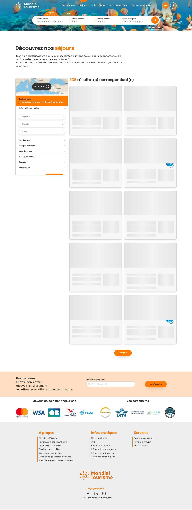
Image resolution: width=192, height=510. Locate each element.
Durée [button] (24, 132)
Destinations (68, 5)
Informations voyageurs (103, 449)
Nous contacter (99, 438)
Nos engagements (143, 438)
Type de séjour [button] (25, 151)
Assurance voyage (101, 446)
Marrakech (86, 118)
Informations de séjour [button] (29, 108)
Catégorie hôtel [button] (26, 157)
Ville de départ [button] (82, 20)
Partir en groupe (142, 442)
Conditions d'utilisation (50, 453)
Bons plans (122, 5)
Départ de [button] (26, 117)
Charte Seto (140, 446)
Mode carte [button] (41, 86)
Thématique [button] (24, 168)
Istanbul (85, 275)
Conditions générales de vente (55, 457)
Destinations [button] (52, 20)
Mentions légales (48, 438)
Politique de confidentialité (53, 442)
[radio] (51, 12)
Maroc (75, 118)
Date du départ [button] (108, 20)
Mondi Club (105, 5)
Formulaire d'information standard (56, 461)
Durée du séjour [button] (135, 20)
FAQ (93, 442)
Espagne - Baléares (136, 223)
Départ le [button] (26, 124)
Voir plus (123, 353)
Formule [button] (22, 162)
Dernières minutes (141, 5)
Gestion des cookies (49, 449)
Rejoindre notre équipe (103, 457)
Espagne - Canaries (136, 118)
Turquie (76, 275)
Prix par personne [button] (27, 146)
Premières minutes (54, 102)
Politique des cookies (50, 446)
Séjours (84, 5)
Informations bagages (102, 453)
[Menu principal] (166, 5)
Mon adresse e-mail (95, 380)
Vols (94, 5)
